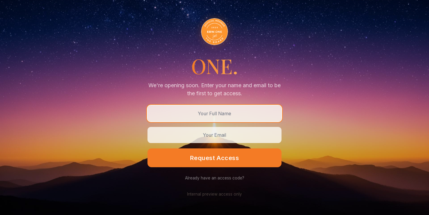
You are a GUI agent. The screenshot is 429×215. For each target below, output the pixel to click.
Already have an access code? (214, 178)
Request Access (214, 158)
